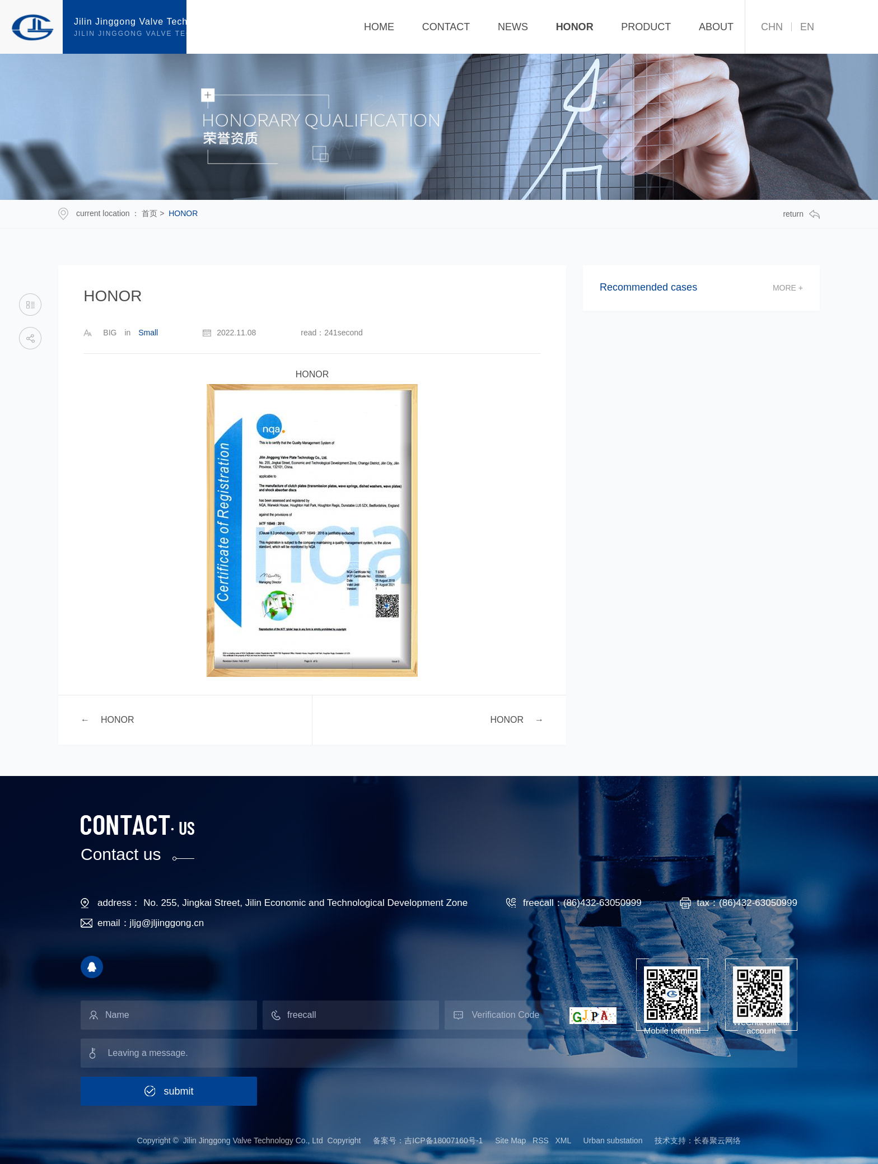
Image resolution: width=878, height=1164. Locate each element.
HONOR (575, 26)
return (801, 214)
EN (807, 26)
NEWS (513, 26)
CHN (772, 26)
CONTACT (446, 26)
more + (788, 287)
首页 (149, 213)
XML (563, 1140)
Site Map (511, 1140)
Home (379, 26)
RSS (541, 1140)
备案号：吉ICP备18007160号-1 (428, 1140)
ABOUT (716, 26)
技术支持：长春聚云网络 (698, 1140)
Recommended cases (648, 287)
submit (178, 1091)
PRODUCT (646, 26)
